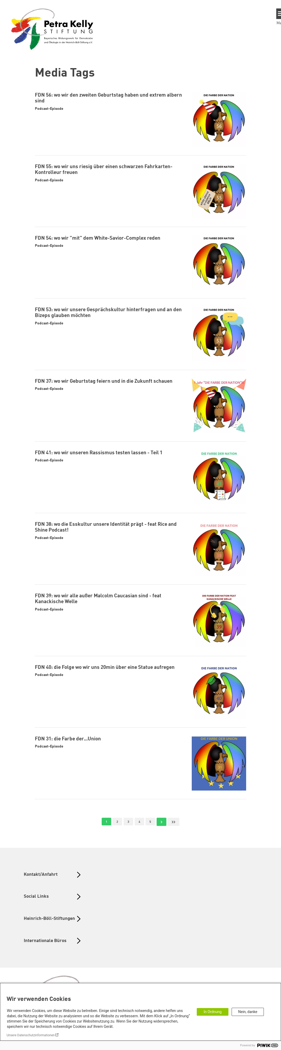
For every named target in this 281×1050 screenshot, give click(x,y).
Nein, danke (247, 1012)
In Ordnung (213, 1012)
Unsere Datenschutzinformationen (31, 1035)
